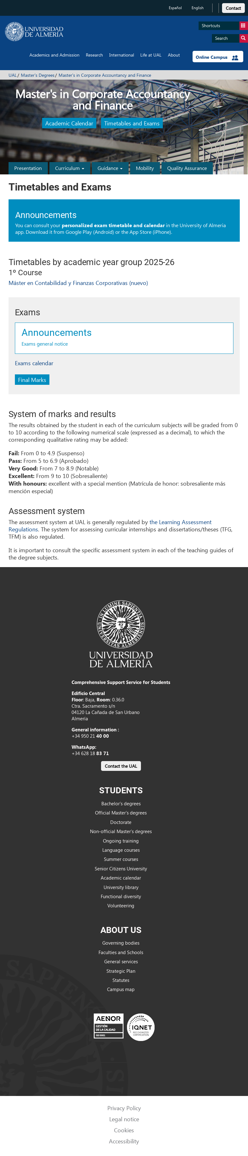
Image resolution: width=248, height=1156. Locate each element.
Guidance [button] (110, 168)
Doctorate (120, 822)
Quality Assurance (187, 168)
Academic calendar (121, 878)
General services (121, 961)
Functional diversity (121, 896)
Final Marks (32, 380)
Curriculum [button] (69, 168)
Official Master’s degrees (121, 812)
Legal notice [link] (124, 1119)
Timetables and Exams (132, 123)
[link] (233, 7)
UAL (13, 75)
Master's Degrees (37, 75)
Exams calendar (34, 363)
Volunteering (120, 905)
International (121, 55)
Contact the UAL (121, 766)
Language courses (121, 850)
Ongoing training (121, 841)
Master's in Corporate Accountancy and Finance (105, 75)
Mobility (145, 168)
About (174, 55)
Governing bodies (120, 943)
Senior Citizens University (121, 868)
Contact (233, 8)
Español (175, 7)
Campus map (121, 989)
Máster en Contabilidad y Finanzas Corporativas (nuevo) (78, 283)
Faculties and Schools (121, 952)
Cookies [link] (124, 1130)
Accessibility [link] (124, 1141)
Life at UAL (151, 55)
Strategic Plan (120, 971)
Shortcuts (225, 25)
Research (94, 55)
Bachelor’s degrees (121, 803)
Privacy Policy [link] (124, 1108)
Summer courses (121, 859)
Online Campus (217, 57)
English (198, 7)
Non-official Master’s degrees (121, 831)
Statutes (120, 980)
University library (121, 887)
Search (231, 38)
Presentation (28, 168)
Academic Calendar (69, 123)
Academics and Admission (54, 55)
